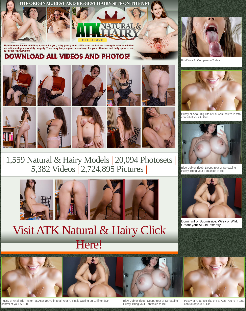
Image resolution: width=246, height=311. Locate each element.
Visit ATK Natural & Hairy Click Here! (89, 237)
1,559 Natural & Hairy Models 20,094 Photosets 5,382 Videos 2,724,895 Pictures (89, 164)
